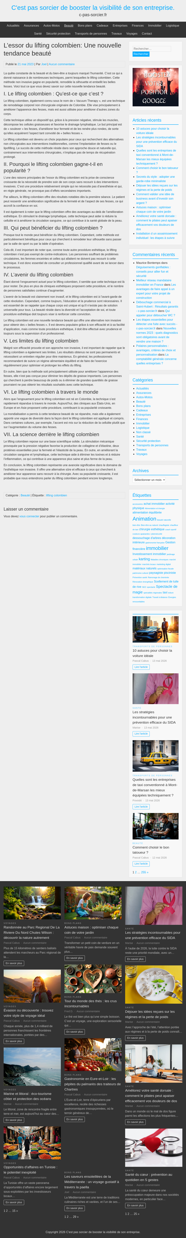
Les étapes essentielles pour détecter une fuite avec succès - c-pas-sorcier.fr (156, 324)
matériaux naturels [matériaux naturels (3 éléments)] (145, 568)
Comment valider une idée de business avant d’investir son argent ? (155, 198)
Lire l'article (141, 667)
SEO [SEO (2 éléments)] (144, 587)
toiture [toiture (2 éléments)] (171, 593)
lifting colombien (56, 495)
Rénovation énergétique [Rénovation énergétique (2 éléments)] (143, 582)
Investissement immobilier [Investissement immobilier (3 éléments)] (149, 554)
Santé (38, 33)
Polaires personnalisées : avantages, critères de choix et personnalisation (156, 350)
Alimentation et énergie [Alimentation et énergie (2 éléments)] (155, 508)
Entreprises (120, 25)
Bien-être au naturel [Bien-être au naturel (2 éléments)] (149, 525)
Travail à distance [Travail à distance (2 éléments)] (159, 597)
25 (135, 1213)
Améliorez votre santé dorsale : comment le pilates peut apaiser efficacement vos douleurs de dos (151, 1096)
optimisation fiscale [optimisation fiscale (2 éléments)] (165, 569)
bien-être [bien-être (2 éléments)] (136, 525)
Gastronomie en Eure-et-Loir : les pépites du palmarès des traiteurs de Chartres (92, 1084)
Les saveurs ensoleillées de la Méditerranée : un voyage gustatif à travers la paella (91, 1182)
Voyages (131, 33)
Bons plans (85, 25)
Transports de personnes (91, 33)
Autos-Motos (51, 25)
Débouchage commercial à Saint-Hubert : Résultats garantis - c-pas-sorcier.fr (157, 306)
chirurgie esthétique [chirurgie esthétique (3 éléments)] (152, 529)
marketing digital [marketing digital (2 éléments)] (164, 564)
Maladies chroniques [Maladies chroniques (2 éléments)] (160, 559)
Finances (138, 25)
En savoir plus (14, 963)
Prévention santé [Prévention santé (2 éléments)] (140, 577)
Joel (43, 64)
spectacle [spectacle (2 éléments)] (151, 587)
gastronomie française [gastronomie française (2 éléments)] (155, 543)
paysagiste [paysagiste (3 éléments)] (156, 572)
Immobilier (154, 25)
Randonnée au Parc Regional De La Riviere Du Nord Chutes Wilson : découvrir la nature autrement (32, 932)
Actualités (13, 25)
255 (143, 872)
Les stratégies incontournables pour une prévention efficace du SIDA (156, 142)
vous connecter (29, 516)
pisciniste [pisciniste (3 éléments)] (170, 572)
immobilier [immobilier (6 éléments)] (157, 548)
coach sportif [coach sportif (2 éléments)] (170, 529)
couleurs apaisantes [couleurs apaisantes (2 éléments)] (141, 534)
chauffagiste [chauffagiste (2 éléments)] (164, 525)
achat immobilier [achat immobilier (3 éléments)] (154, 503)
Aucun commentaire (62, 64)
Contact (147, 33)
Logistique (172, 25)
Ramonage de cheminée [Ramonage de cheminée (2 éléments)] (158, 577)
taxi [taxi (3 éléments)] (165, 592)
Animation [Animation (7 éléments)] (144, 519)
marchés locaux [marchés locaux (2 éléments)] (149, 564)
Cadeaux (102, 25)
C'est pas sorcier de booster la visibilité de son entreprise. (93, 7)
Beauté (68, 25)
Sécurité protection (58, 33)
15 (13, 1210)
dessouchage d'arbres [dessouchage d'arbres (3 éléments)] (147, 538)
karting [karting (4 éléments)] (144, 559)
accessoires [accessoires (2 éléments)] (138, 504)
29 (74, 1216)
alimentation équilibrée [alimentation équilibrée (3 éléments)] (147, 512)
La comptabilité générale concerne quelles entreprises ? (156, 359)
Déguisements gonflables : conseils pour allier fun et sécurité (153, 271)
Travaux (117, 33)
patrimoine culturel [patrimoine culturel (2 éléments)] (140, 573)
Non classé (143, 432)
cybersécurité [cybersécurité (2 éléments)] (156, 534)
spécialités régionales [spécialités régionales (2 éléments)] (152, 593)
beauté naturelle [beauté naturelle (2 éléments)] (164, 520)
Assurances (31, 25)
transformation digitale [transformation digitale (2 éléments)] (142, 597)
